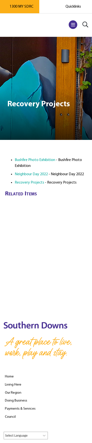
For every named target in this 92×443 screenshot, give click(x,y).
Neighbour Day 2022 (31, 174)
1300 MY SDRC (21, 7)
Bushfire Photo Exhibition (35, 160)
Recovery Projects (29, 183)
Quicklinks (73, 7)
